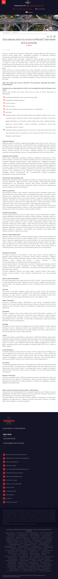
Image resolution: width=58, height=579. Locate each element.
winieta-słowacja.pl (34, 557)
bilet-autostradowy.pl (33, 532)
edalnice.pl (35, 538)
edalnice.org (26, 538)
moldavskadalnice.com (29, 544)
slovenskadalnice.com (16, 549)
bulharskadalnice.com (36, 534)
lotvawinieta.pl (23, 543)
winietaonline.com (45, 562)
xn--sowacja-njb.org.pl (26, 569)
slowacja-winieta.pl (43, 549)
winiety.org (20, 566)
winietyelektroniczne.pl (43, 566)
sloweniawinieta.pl (21, 550)
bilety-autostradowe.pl (46, 532)
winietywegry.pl (22, 568)
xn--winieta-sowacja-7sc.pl (29, 571)
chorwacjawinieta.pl (22, 535)
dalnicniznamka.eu (35, 537)
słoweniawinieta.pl (13, 552)
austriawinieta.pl (20, 532)
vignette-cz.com (12, 553)
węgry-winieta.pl (14, 569)
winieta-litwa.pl (23, 557)
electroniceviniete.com (12, 540)
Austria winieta (10, 487)
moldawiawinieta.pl (43, 544)
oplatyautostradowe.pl (24, 546)
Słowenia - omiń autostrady (13, 484)
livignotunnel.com (13, 543)
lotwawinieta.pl (33, 543)
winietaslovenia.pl (34, 563)
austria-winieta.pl (10, 532)
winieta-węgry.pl (12, 559)
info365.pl (9, 541)
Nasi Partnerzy (10, 495)
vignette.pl (25, 554)
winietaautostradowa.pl (11, 560)
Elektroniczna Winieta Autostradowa (16, 454)
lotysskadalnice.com (44, 543)
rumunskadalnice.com (36, 547)
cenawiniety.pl (48, 534)
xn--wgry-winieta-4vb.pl (13, 571)
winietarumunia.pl (23, 563)
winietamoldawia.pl (32, 562)
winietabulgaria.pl (24, 560)
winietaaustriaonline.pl (43, 559)
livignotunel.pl (47, 541)
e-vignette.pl (9, 538)
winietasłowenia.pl (36, 565)
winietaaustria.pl (31, 559)
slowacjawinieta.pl (10, 550)
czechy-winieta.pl (34, 535)
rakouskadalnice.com (10, 547)
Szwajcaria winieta (11, 491)
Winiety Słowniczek (11, 502)
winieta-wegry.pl (45, 557)
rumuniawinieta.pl (23, 547)
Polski (29, 12)
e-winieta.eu (18, 538)
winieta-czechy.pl (12, 557)
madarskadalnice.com (15, 544)
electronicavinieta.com (45, 538)
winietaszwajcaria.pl (23, 565)
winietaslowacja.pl (46, 563)
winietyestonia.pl (12, 568)
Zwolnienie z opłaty (11, 480)
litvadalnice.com (18, 541)
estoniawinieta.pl (25, 540)
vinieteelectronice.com (25, 556)
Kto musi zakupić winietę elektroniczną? (17, 469)
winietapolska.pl (11, 563)
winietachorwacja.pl (36, 560)
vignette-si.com (16, 554)
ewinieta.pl (49, 540)
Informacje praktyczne (12, 462)
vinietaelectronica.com (11, 556)
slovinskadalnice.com (30, 549)
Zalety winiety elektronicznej (14, 476)
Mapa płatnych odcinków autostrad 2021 (17, 458)
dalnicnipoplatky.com (22, 537)
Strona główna (6, 32)
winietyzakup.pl (46, 568)
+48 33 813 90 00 (35, 6)
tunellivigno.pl (24, 552)
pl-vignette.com (36, 546)
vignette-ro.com (46, 553)
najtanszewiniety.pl (10, 546)
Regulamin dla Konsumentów (14, 473)
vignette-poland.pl (34, 553)
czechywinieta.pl (45, 535)
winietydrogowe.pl (30, 566)
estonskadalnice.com (38, 540)
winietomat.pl (12, 566)
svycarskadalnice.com (34, 550)
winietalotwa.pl (21, 562)
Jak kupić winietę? (11, 465)
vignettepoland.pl (35, 554)
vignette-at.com (34, 552)
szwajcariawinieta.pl (47, 550)
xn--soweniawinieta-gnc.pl (41, 569)
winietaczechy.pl (48, 560)
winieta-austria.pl (49, 556)
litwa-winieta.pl (28, 541)
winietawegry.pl (47, 565)
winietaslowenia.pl (11, 565)
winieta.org (22, 559)
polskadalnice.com (47, 546)
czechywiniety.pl (10, 537)
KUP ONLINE (41, 9)
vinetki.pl (43, 554)
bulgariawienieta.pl (11, 534)
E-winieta (8, 498)
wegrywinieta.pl (38, 556)
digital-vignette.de (47, 537)
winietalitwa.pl (12, 562)
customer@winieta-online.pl (22, 9)
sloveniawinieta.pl (49, 547)
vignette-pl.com (23, 553)
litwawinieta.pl (38, 541)
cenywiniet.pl (11, 535)
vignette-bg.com (45, 552)
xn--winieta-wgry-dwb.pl (44, 571)
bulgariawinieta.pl (23, 534)
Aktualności (15, 32)
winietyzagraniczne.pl (35, 568)
